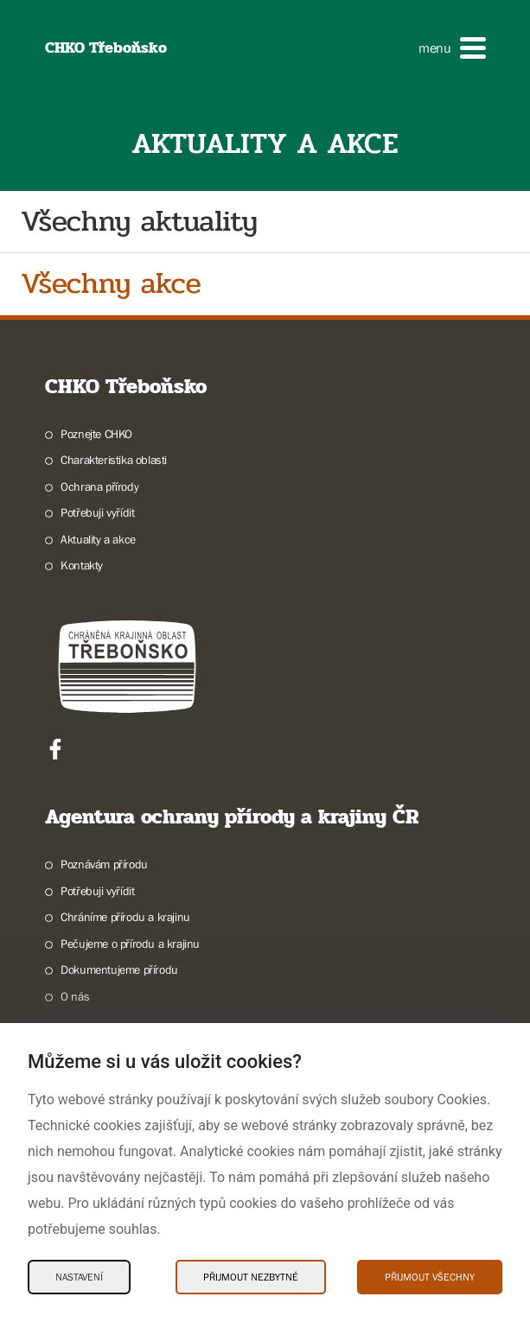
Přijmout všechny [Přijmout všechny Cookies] (430, 1277)
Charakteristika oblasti (114, 460)
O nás (75, 996)
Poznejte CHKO (96, 434)
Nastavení (79, 1277)
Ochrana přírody (99, 486)
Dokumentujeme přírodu (119, 969)
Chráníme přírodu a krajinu (125, 917)
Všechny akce (111, 284)
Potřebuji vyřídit (97, 512)
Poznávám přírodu (104, 864)
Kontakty (82, 565)
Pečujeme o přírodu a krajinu (130, 943)
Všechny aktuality (139, 221)
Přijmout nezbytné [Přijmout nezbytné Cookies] (250, 1277)
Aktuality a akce (98, 539)
